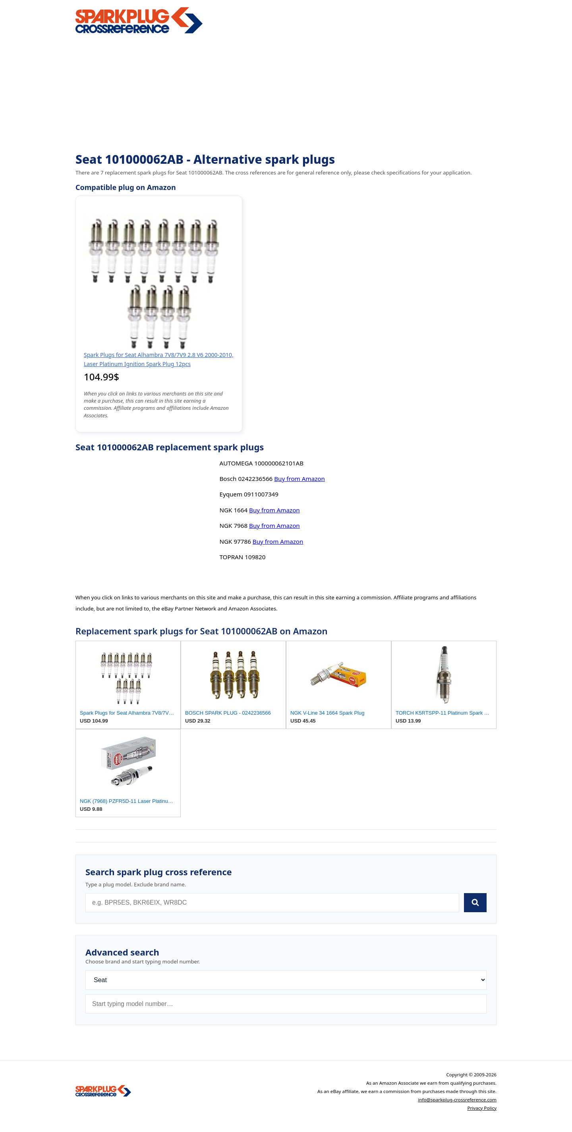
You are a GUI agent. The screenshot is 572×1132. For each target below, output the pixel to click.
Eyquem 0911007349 (248, 494)
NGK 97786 (235, 541)
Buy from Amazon (299, 479)
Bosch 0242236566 (245, 479)
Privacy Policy (482, 1108)
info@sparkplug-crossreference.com (457, 1100)
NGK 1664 (233, 510)
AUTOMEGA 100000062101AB (261, 463)
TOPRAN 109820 (242, 557)
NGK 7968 (233, 525)
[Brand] (286, 980)
